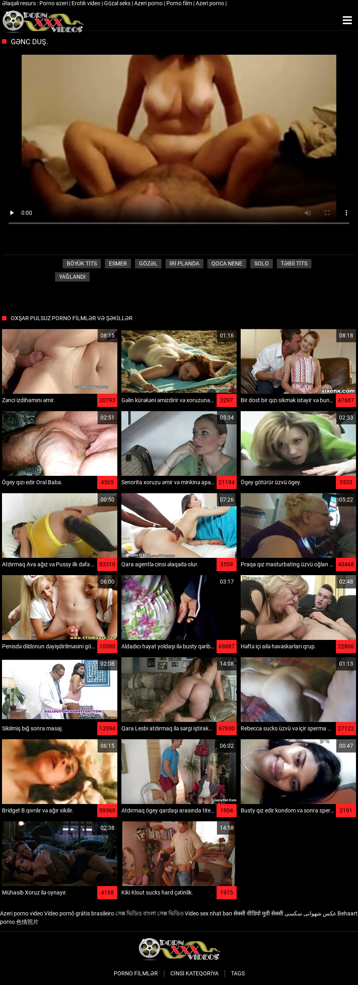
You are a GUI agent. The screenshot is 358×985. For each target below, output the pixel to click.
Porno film (179, 3)
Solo (261, 263)
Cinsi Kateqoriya (194, 973)
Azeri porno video (21, 913)
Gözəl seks (118, 3)
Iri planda (184, 263)
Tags (238, 973)
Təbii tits (294, 263)
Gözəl (148, 263)
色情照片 (27, 922)
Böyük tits (82, 263)
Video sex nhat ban (208, 913)
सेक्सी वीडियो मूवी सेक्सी (258, 913)
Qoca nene (226, 263)
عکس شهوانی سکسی (310, 913)
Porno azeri (54, 3)
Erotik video (87, 3)
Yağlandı (72, 276)
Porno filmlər (136, 973)
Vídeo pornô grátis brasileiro (79, 913)
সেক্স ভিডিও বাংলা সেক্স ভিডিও (149, 913)
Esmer (118, 263)
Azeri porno (149, 3)
